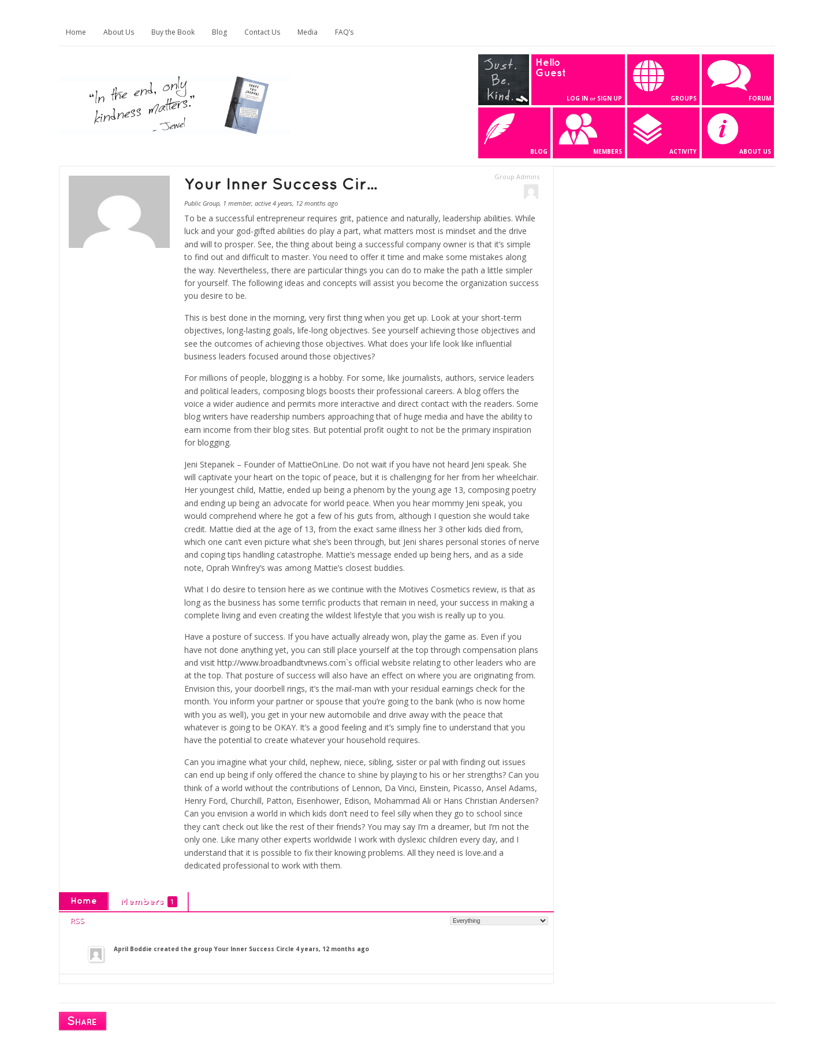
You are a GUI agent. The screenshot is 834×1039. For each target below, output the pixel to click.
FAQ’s (344, 32)
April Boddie (133, 949)
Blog (219, 32)
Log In (577, 98)
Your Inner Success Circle (254, 949)
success (474, 602)
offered (288, 774)
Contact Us (262, 32)
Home (76, 32)
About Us (118, 32)
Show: (438, 920)
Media (307, 32)
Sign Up (609, 98)
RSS (77, 920)
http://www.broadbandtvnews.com (281, 662)
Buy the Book (173, 32)
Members (148, 901)
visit (208, 662)
